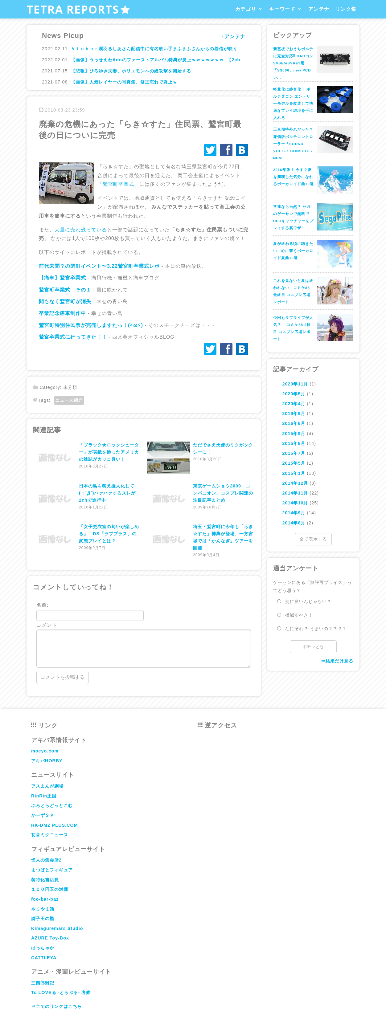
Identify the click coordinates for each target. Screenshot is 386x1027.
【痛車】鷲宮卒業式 (62, 277)
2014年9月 (293, 512)
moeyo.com (45, 750)
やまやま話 (42, 909)
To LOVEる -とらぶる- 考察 (61, 992)
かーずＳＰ (42, 815)
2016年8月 (293, 423)
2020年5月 (293, 393)
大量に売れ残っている (81, 229)
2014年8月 (293, 522)
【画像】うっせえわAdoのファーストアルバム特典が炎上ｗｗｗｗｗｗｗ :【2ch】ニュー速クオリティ (179, 59)
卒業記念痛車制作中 (62, 313)
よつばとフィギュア (52, 869)
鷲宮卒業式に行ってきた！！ (73, 337)
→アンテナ (232, 36)
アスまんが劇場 (47, 786)
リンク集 (345, 9)
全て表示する (313, 538)
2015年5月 (293, 463)
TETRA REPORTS (78, 9)
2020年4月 (293, 403)
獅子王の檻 (42, 918)
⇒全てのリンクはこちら (56, 1006)
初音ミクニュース (49, 834)
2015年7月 (293, 453)
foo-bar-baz (45, 899)
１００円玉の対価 (49, 889)
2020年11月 (295, 383)
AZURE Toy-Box (50, 937)
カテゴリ (245, 9)
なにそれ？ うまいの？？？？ (316, 628)
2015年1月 (293, 473)
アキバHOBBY (47, 760)
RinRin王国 (43, 795)
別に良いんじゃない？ (308, 601)
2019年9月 (293, 413)
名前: (90, 611)
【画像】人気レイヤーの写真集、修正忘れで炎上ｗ (124, 81)
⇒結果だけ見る (337, 660)
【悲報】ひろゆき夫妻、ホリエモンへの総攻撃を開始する (131, 70)
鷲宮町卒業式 (118, 184)
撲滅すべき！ (299, 615)
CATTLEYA (43, 957)
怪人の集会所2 (46, 860)
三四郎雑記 (42, 982)
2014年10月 (295, 502)
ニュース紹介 (69, 400)
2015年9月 (293, 433)
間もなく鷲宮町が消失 (65, 301)
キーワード (282, 9)
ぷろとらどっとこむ (52, 805)
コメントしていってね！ (73, 587)
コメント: (143, 645)
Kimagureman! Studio (57, 928)
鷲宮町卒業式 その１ (65, 289)
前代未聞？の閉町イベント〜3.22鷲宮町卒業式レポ (99, 266)
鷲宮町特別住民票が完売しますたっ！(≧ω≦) (92, 325)
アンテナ (318, 9)
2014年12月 (295, 483)
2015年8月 (293, 443)
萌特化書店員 (45, 879)
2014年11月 (295, 493)
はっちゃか (42, 947)
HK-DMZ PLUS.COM (54, 825)
